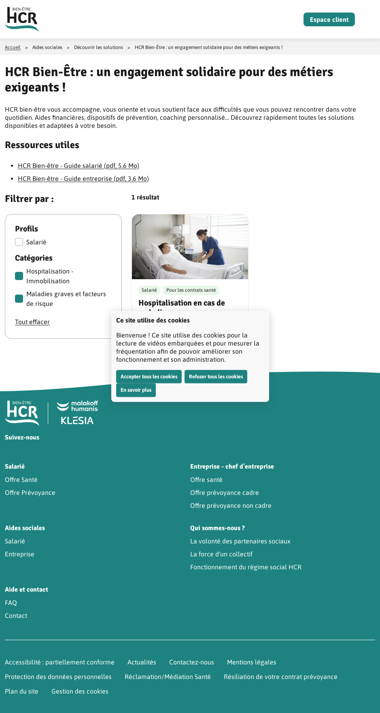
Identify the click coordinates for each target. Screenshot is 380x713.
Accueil (13, 47)
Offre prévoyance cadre (224, 492)
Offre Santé (21, 479)
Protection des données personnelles (58, 676)
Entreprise (19, 554)
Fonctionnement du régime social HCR (245, 567)
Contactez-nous (191, 662)
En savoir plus (136, 390)
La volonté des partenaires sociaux (240, 541)
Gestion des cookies (79, 691)
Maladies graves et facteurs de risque (60, 298)
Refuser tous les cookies (216, 376)
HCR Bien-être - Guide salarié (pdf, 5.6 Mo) (78, 165)
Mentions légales (251, 662)
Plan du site (21, 691)
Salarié (31, 242)
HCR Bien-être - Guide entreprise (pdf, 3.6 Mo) (83, 178)
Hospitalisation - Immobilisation (44, 275)
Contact (16, 615)
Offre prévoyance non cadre (231, 505)
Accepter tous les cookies (149, 376)
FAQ (11, 602)
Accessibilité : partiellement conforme (60, 662)
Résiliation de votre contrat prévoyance (281, 676)
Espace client (329, 19)
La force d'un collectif (221, 554)
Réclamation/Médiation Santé (168, 676)
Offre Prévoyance (30, 492)
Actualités (141, 662)
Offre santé (206, 479)
